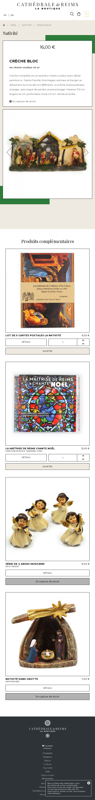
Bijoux (47, 760)
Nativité (26, 25)
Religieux (47, 757)
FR (5, 15)
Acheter (47, 351)
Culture (47, 764)
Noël (13, 25)
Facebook (47, 746)
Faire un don (47, 775)
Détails (26, 342)
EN (12, 15)
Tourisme (47, 768)
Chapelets (47, 753)
